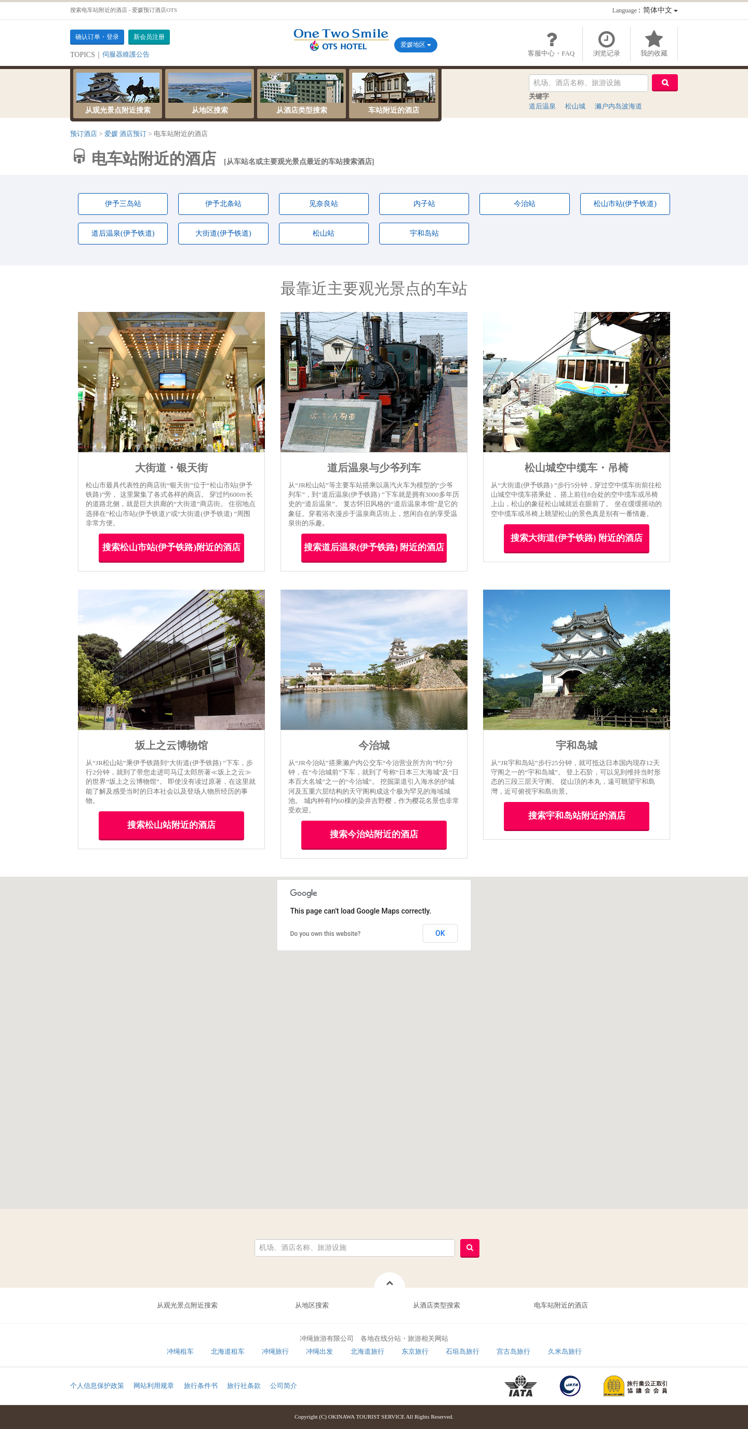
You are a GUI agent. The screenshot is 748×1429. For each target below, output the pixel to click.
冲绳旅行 (275, 1351)
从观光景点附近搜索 (117, 93)
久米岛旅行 (565, 1351)
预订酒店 (83, 134)
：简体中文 (645, 10)
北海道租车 (228, 1351)
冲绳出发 (319, 1351)
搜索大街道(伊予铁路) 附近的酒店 (577, 538)
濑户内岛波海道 (618, 106)
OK (440, 933)
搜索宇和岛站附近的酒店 (576, 816)
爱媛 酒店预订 (125, 134)
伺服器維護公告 (126, 54)
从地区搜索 (209, 93)
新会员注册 (149, 36)
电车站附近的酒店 (561, 1305)
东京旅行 (415, 1351)
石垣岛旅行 (462, 1351)
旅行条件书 (201, 1386)
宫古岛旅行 (513, 1351)
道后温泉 (542, 106)
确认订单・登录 (97, 36)
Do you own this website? (325, 933)
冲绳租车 (180, 1351)
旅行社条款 (244, 1386)
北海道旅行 (367, 1351)
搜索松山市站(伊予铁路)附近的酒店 (171, 547)
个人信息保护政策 (97, 1386)
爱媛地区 (415, 44)
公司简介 (283, 1386)
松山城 (575, 106)
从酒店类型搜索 (301, 93)
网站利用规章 (153, 1386)
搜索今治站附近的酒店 (374, 834)
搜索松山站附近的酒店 (171, 825)
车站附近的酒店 (393, 93)
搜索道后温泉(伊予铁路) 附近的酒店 (374, 547)
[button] (521, 1002)
